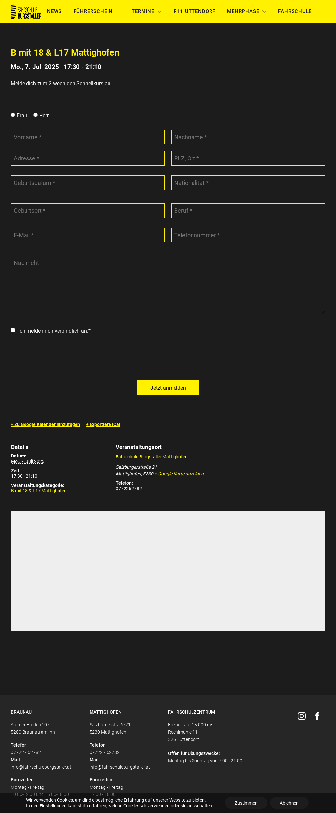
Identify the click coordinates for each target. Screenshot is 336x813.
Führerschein (97, 11)
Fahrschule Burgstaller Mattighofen (152, 456)
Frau (22, 115)
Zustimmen (246, 802)
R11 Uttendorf (194, 11)
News (54, 11)
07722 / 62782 (26, 752)
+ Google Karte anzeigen (179, 473)
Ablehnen (289, 802)
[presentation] (60, 358)
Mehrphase (247, 11)
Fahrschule (298, 11)
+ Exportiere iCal (103, 424)
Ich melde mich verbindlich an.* (54, 331)
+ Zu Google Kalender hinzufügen (45, 424)
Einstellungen (53, 805)
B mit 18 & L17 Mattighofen (39, 490)
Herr (44, 115)
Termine (147, 11)
